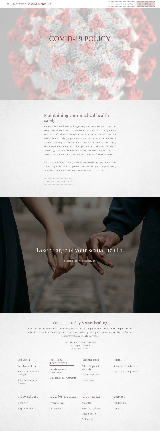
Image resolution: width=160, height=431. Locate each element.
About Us (86, 402)
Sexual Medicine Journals (125, 371)
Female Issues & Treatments (58, 371)
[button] (8, 4)
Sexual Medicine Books (125, 366)
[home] (32, 4)
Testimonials (88, 419)
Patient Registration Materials (91, 368)
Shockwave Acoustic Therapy (28, 381)
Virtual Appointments (28, 366)
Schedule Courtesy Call (122, 4)
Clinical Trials (88, 379)
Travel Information (91, 374)
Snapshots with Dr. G (28, 408)
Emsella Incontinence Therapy (28, 373)
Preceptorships (57, 402)
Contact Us (119, 408)
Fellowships (55, 408)
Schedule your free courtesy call (80, 260)
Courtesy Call (120, 402)
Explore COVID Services (58, 181)
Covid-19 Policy (146, 4)
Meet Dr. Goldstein (91, 408)
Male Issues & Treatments (63, 377)
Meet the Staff (89, 413)
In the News (24, 402)
